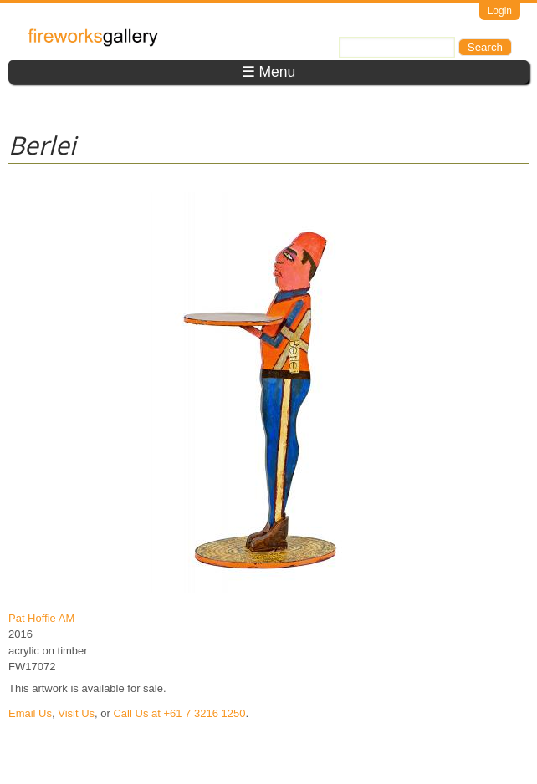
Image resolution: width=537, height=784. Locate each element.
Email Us (30, 713)
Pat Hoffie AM (41, 618)
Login (500, 11)
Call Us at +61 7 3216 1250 (179, 713)
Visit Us (76, 713)
